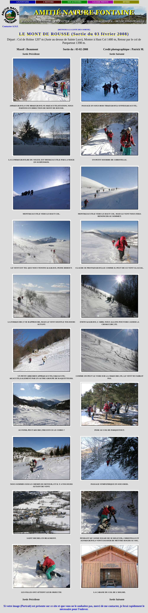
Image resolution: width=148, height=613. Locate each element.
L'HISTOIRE (48, 2)
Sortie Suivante (117, 54)
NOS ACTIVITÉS (74, 2)
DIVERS (126, 2)
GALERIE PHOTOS (100, 2)
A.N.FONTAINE (22, 2)
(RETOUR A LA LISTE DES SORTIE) (74, 29)
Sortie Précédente (31, 54)
